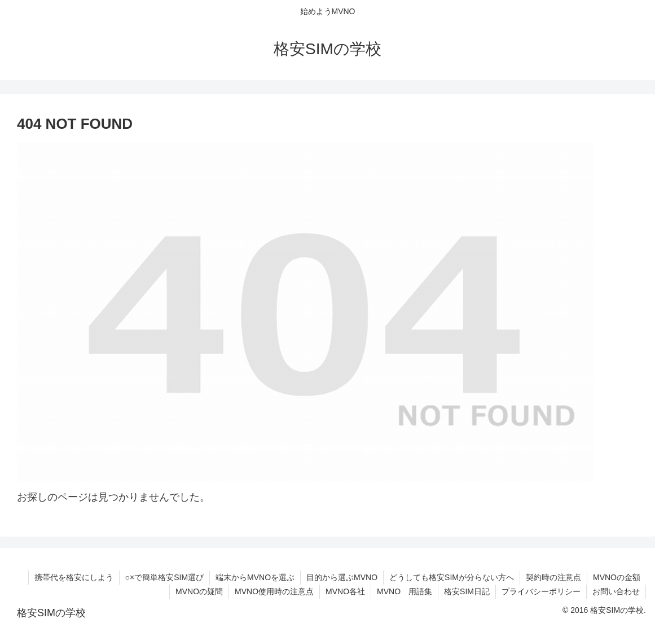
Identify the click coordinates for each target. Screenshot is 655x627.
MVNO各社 (345, 591)
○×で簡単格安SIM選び (164, 577)
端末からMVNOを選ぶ (255, 577)
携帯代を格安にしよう (73, 577)
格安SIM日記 (467, 591)
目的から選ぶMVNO (341, 577)
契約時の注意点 (553, 577)
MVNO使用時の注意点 (274, 591)
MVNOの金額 (616, 577)
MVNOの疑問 (199, 591)
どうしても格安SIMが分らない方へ (451, 577)
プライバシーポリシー (541, 591)
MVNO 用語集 (404, 591)
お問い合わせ (616, 591)
